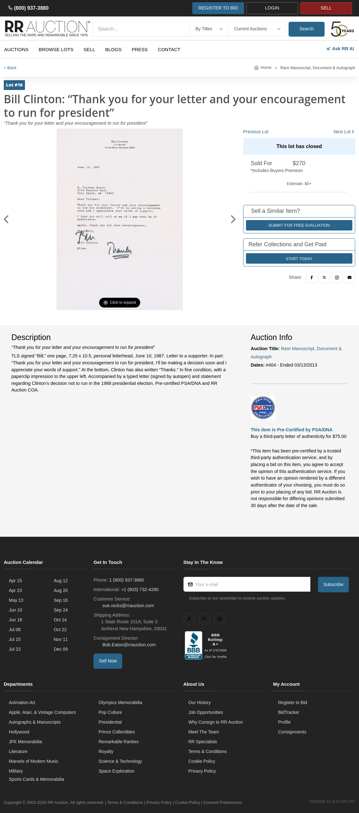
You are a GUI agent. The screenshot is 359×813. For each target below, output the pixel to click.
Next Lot (341, 131)
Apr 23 (15, 590)
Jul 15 (15, 639)
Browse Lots (56, 49)
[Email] (349, 277)
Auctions (16, 49)
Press (140, 49)
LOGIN (272, 7)
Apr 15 (15, 580)
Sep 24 (61, 610)
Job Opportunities (205, 712)
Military (16, 771)
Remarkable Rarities (119, 741)
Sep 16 (61, 600)
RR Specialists (202, 741)
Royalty (106, 751)
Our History (199, 702)
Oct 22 (60, 629)
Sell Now (108, 660)
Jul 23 (15, 649)
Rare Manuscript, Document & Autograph (317, 67)
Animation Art (22, 702)
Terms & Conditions (207, 751)
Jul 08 (15, 629)
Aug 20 (61, 590)
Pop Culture (110, 712)
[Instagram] (337, 277)
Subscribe (333, 584)
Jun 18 (15, 619)
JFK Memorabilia (25, 741)
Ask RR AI (340, 48)
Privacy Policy (202, 771)
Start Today (299, 259)
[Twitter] (324, 277)
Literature (18, 751)
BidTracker (288, 712)
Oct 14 (60, 619)
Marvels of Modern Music (33, 761)
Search (306, 28)
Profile (284, 722)
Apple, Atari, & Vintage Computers (42, 712)
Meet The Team (203, 731)
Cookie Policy (201, 761)
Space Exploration (117, 771)
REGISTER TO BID (218, 7)
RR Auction (57, 802)
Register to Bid (292, 702)
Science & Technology (120, 761)
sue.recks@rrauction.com (127, 605)
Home (266, 67)
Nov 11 (61, 639)
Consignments (292, 731)
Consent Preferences (222, 802)
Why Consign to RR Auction (215, 722)
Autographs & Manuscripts (35, 722)
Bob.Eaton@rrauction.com (128, 644)
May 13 (16, 600)
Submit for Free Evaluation (299, 225)
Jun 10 (15, 610)
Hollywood (19, 731)
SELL (326, 7)
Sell (89, 49)
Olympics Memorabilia (120, 702)
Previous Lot (255, 131)
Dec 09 (61, 649)
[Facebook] (311, 277)
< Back (10, 67)
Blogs (113, 49)
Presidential (110, 722)
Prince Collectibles (117, 731)
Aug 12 (61, 580)
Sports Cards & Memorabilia (36, 779)
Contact (169, 49)
